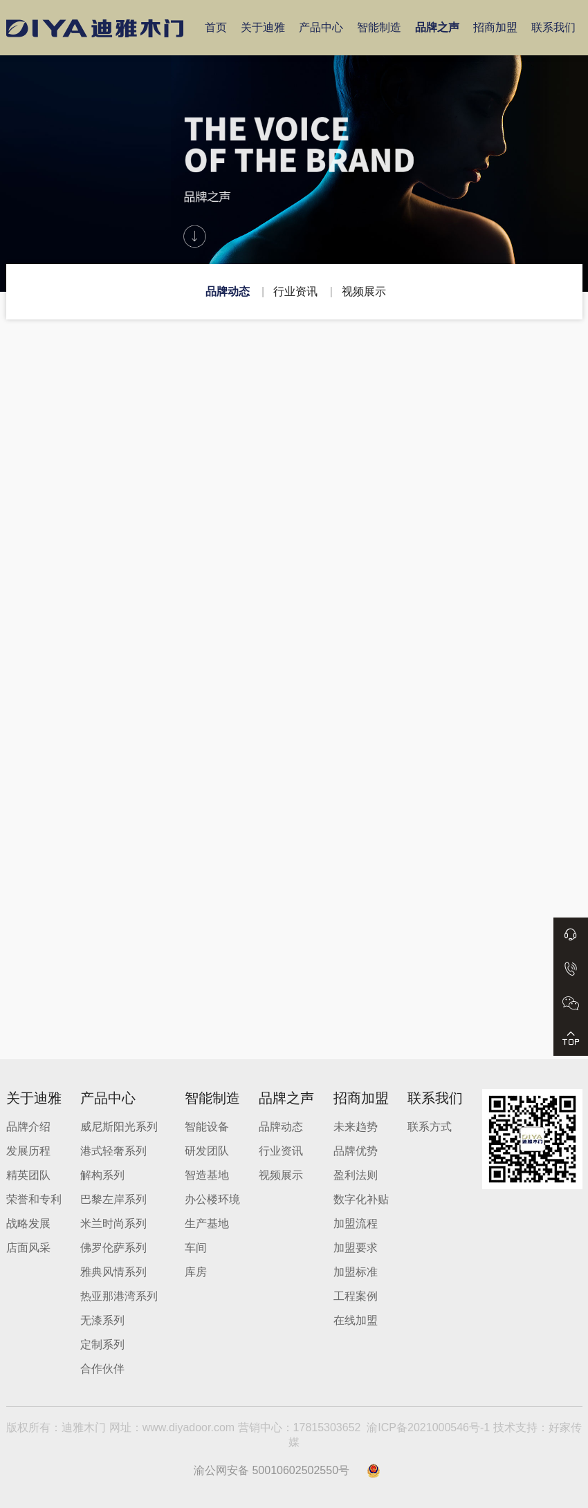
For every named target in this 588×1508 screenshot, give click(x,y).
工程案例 (355, 1296)
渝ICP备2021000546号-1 (428, 1427)
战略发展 (28, 1223)
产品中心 (321, 27)
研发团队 (207, 1151)
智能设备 (207, 1127)
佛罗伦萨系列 (113, 1248)
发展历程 (28, 1151)
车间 (196, 1248)
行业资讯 (295, 291)
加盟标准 (355, 1272)
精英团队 (28, 1175)
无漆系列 (102, 1320)
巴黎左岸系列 (113, 1199)
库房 (196, 1272)
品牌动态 (227, 291)
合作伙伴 (102, 1369)
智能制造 (379, 27)
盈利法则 (355, 1175)
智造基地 (207, 1175)
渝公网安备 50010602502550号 (271, 1470)
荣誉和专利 (34, 1199)
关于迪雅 (263, 27)
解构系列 (102, 1175)
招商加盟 (495, 27)
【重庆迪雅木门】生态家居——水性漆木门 (238, 546)
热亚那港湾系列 (119, 1296)
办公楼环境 (212, 1199)
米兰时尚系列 (113, 1223)
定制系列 (102, 1344)
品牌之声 (437, 27)
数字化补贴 (361, 1199)
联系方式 (429, 1127)
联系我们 (553, 27)
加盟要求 (355, 1248)
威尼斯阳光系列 (119, 1127)
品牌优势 (355, 1151)
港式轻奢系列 (113, 1151)
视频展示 (364, 291)
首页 (216, 27)
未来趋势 (355, 1127)
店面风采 (28, 1248)
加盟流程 (355, 1223)
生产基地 (207, 1223)
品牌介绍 (28, 1127)
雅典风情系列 (113, 1272)
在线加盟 (355, 1320)
